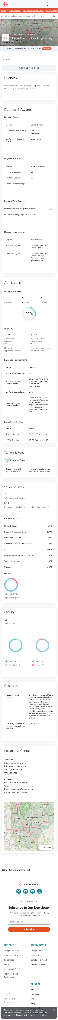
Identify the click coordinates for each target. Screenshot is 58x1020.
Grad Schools (15, 10)
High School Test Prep (13, 969)
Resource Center (38, 964)
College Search (37, 951)
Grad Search (36, 955)
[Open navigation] (52, 4)
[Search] (46, 4)
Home (3, 10)
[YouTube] (32, 891)
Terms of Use (9, 1002)
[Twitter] (18, 891)
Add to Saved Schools (29, 67)
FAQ (33, 999)
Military (7, 964)
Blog (33, 1004)
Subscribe (29, 929)
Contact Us (35, 994)
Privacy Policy (10, 999)
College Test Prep (11, 951)
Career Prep (9, 960)
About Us (35, 990)
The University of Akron (33, 10)
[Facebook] (25, 891)
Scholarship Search (39, 960)
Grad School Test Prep (13, 955)
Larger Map (46, 847)
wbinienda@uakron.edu (22, 789)
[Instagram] (39, 891)
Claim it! (46, 49)
